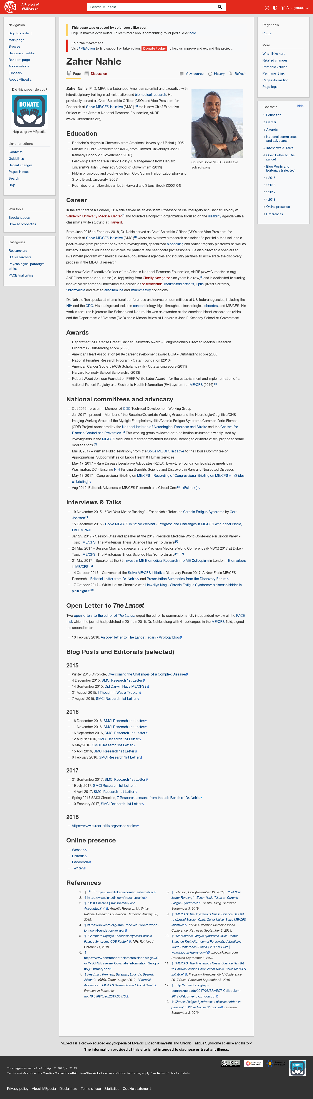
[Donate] (29, 108)
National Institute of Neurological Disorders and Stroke (164, 427)
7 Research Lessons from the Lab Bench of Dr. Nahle (158, 798)
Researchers (18, 250)
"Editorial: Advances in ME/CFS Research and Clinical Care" (118, 982)
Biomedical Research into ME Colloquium (177, 561)
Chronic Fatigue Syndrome (203, 512)
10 (177, 554)
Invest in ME (134, 561)
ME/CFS (196, 385)
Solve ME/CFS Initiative (104, 107)
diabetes (211, 306)
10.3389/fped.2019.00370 (107, 996)
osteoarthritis (152, 284)
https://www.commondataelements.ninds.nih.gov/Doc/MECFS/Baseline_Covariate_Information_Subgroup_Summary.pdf (121, 963)
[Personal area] (295, 7)
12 (90, 566)
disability (214, 216)
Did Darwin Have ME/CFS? (126, 686)
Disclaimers (68, 1089)
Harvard (116, 222)
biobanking (175, 244)
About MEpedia (44, 1089)
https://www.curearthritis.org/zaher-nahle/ (104, 826)
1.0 (89, 891)
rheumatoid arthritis (179, 284)
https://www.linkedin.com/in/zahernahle (115, 897)
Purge (267, 33)
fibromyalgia (75, 290)
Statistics (111, 1089)
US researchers (20, 257)
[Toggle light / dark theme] (267, 7)
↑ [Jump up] (85, 897)
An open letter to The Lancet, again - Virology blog (140, 637)
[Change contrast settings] (275, 7)
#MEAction (87, 48)
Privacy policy (17, 1089)
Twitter (77, 868)
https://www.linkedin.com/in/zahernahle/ (124, 892)
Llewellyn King (156, 585)
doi (86, 996)
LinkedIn (78, 856)
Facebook (80, 862)
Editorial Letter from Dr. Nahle (113, 579)
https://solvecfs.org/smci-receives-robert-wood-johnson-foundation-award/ (121, 928)
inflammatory (141, 290)
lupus (200, 284)
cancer (138, 306)
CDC (89, 306)
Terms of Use (165, 1073)
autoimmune (113, 290)
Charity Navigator (156, 278)
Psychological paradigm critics (27, 267)
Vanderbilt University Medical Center (94, 216)
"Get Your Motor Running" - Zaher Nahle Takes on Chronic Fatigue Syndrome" (206, 898)
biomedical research (150, 95)
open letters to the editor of (104, 616)
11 (182, 554)
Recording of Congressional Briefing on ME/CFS (190, 476)
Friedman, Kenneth (100, 974)
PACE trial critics (21, 275)
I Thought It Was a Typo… (118, 692)
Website (78, 850)
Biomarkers (237, 561)
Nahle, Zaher (107, 979)
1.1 (93, 891)
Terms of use (91, 1089)
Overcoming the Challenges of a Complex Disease (146, 674)
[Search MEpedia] (156, 7)
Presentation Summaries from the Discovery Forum (186, 579)
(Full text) (190, 488)
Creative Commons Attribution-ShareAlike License (77, 1073)
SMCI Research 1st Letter (122, 680)
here (193, 33)
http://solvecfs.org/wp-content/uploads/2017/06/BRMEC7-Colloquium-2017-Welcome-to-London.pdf (206, 991)
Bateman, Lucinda (128, 974)
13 (92, 590)
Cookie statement (137, 1089)
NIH (69, 306)
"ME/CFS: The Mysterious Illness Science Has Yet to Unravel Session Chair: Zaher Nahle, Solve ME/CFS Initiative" (208, 920)
